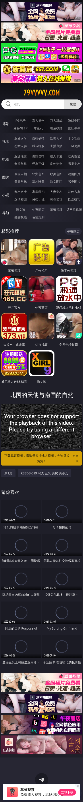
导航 (5, 212)
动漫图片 (74, 174)
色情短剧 (38, 217)
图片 (5, 177)
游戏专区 (74, 120)
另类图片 (74, 181)
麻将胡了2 (21, 128)
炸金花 (38, 128)
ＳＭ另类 (74, 146)
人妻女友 (56, 192)
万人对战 (56, 120)
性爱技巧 (74, 199)
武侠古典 (74, 192)
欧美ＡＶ (56, 138)
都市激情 (20, 192)
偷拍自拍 (38, 156)
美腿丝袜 (20, 181)
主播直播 (56, 146)
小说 (5, 194)
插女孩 (20, 209)
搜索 (73, 104)
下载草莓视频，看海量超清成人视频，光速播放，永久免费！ (42, 459)
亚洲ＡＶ (20, 138)
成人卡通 (56, 156)
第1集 (8, 473)
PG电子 (20, 120)
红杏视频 (20, 217)
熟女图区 (56, 181)
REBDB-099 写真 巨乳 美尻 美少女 (44, 473)
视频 (5, 141)
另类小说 (38, 199)
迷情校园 (20, 199)
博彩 (5, 123)
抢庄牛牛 (74, 128)
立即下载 (67, 792)
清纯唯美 (38, 181)
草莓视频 (56, 209)
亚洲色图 (38, 174)
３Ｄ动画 (74, 138)
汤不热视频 (74, 209)
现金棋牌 (56, 128)
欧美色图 (56, 174)
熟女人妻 (20, 146)
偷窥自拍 (20, 174)
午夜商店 (38, 209)
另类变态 (74, 164)
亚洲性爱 (20, 156)
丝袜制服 (38, 146)
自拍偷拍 (38, 138)
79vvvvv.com (41, 92)
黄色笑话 (56, 199)
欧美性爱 (74, 156)
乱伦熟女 (56, 164)
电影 (5, 159)
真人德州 (38, 120)
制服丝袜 (20, 164)
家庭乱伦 (38, 192)
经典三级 (38, 164)
